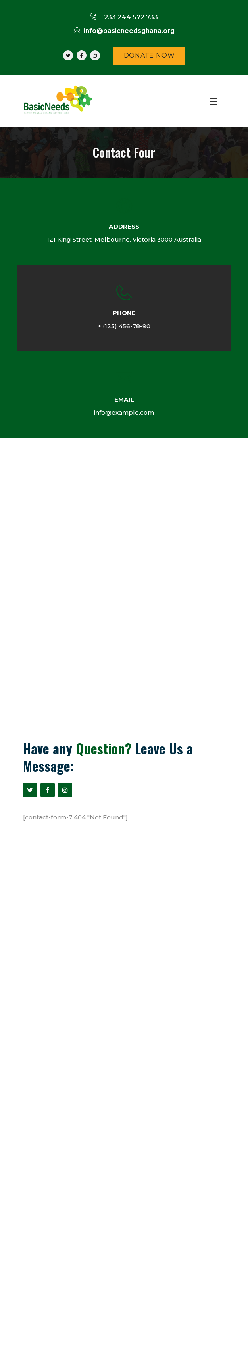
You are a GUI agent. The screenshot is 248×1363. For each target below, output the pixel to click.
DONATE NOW (149, 55)
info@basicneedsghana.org (124, 31)
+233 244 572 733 (124, 17)
